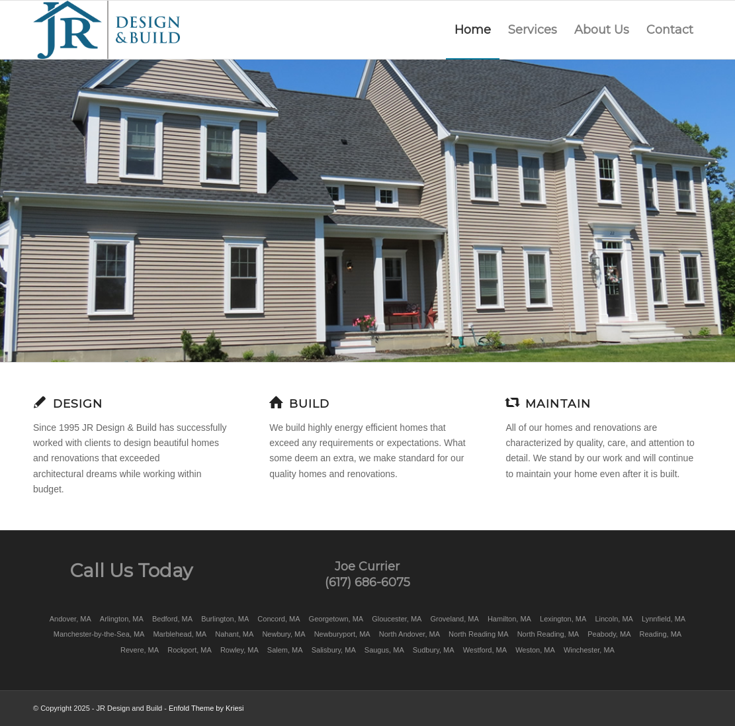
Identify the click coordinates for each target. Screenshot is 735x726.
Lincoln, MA (613, 619)
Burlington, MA (225, 619)
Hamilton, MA (509, 619)
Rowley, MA (239, 650)
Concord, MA (278, 619)
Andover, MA (70, 619)
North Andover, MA (409, 634)
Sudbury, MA (433, 650)
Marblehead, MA (179, 634)
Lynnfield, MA (663, 619)
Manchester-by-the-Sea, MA (99, 634)
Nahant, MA (234, 634)
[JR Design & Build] (106, 30)
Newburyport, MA (342, 634)
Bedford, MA (172, 619)
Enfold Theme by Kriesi (206, 708)
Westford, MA (485, 650)
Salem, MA (285, 650)
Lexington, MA (563, 619)
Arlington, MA (122, 619)
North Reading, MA (548, 634)
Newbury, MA (283, 634)
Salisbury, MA (334, 650)
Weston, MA (535, 650)
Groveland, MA (454, 619)
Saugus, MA (384, 650)
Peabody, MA (608, 634)
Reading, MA (661, 634)
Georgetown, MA (336, 619)
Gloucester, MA (396, 619)
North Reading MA (479, 634)
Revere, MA (139, 650)
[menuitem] (472, 30)
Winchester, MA (589, 650)
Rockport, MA (189, 650)
